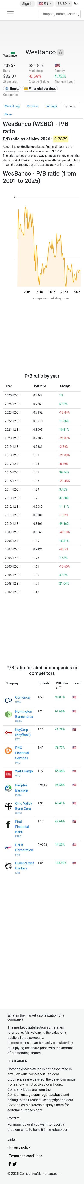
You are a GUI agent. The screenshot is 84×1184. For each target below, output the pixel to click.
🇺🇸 (44, 4)
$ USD (62, 4)
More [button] (8, 114)
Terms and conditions (25, 1156)
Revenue (32, 106)
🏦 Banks (12, 89)
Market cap (12, 106)
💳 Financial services (40, 89)
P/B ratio (70, 106)
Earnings (51, 106)
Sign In (27, 4)
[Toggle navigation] (10, 14)
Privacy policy (19, 1147)
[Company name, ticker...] (59, 14)
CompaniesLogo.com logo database (34, 1095)
